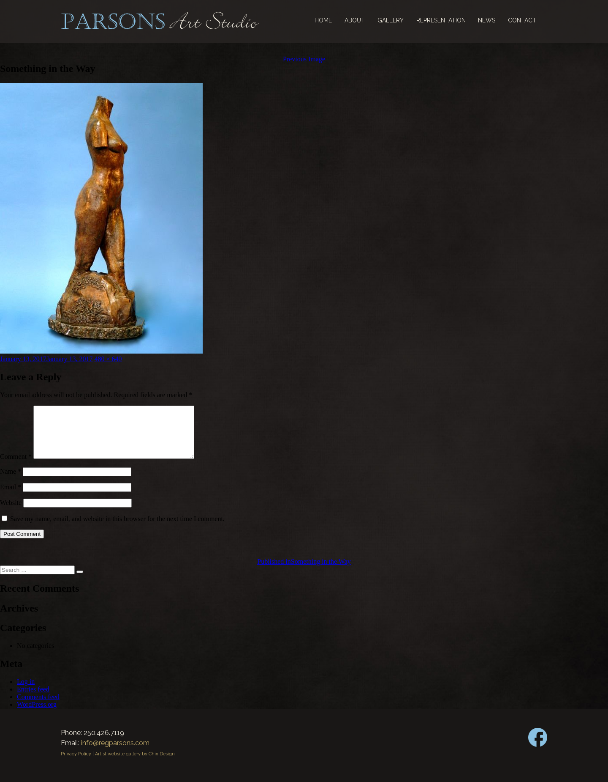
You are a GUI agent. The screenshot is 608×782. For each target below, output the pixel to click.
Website (11, 512)
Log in (26, 691)
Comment (16, 466)
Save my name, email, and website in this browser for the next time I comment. (117, 528)
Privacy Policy (76, 764)
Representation (441, 20)
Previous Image (304, 59)
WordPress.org (37, 714)
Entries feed (33, 699)
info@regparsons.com (115, 753)
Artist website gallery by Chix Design (135, 764)
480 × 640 (108, 358)
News (486, 20)
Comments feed (38, 707)
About (355, 20)
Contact (522, 20)
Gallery (390, 20)
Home (323, 20)
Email (10, 497)
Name (10, 481)
